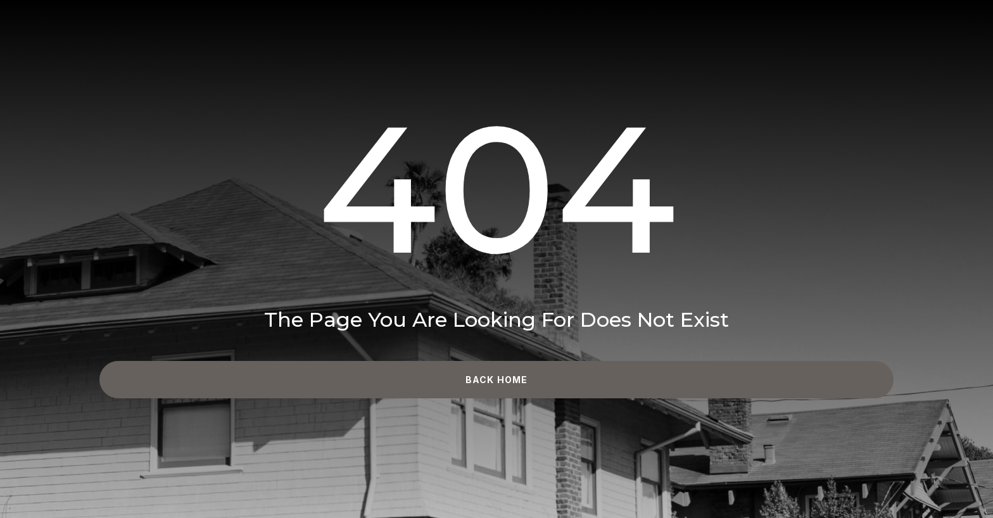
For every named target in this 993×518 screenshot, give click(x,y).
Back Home (496, 379)
